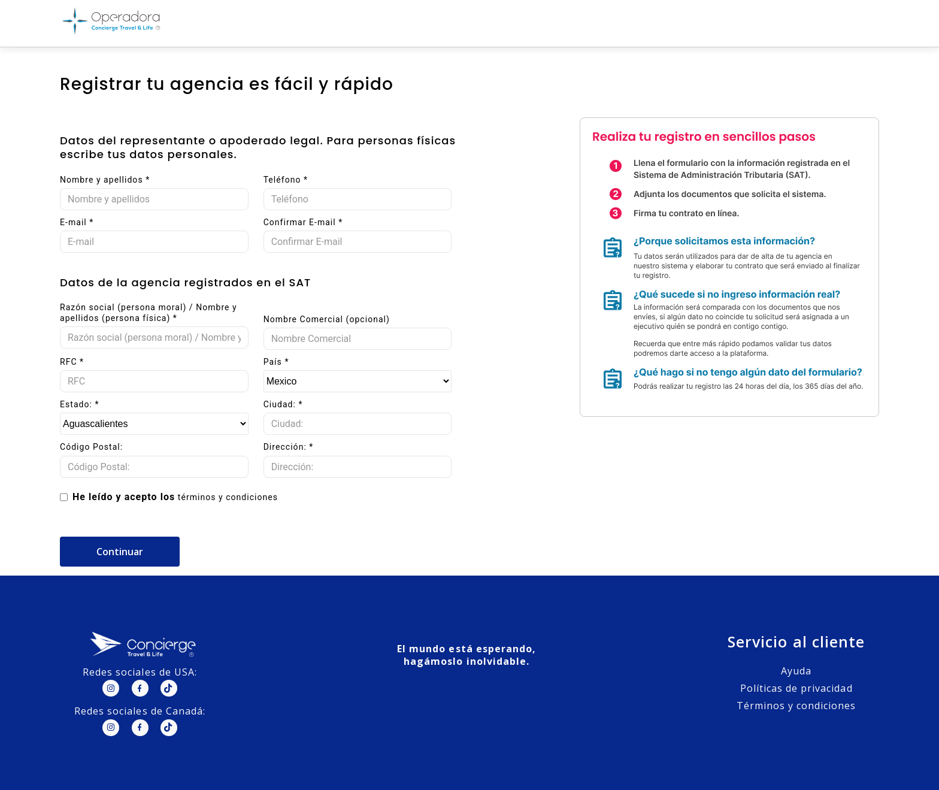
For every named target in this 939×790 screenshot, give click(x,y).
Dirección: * (288, 447)
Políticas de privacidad (796, 688)
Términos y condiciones (796, 705)
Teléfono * (285, 179)
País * (276, 362)
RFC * (72, 362)
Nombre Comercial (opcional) (326, 319)
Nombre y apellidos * (105, 179)
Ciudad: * (283, 404)
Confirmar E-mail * (303, 222)
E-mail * (76, 222)
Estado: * (79, 404)
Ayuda (796, 670)
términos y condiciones (228, 497)
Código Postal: (91, 447)
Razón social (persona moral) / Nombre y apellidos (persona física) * (148, 312)
